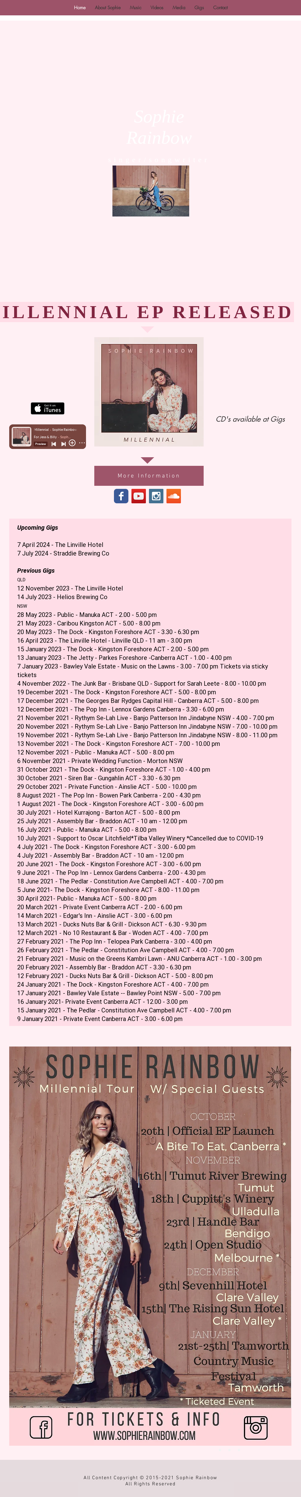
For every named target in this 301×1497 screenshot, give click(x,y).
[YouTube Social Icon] (138, 496)
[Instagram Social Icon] (156, 496)
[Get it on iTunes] (47, 408)
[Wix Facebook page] (121, 496)
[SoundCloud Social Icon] (173, 496)
